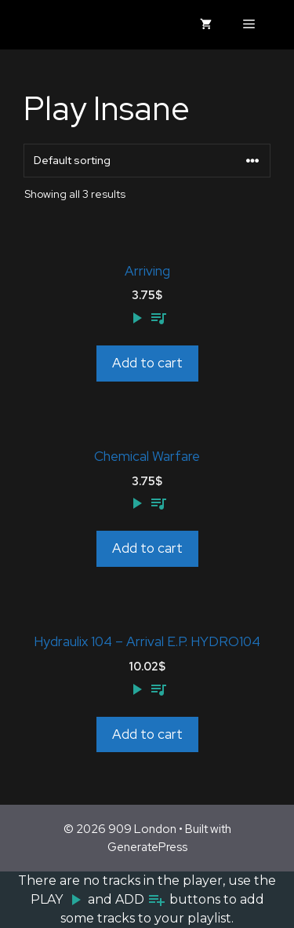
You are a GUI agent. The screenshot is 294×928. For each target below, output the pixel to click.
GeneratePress (147, 847)
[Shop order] (147, 160)
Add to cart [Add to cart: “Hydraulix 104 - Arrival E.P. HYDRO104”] (147, 734)
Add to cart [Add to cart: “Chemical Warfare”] (147, 548)
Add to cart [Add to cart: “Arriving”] (147, 362)
